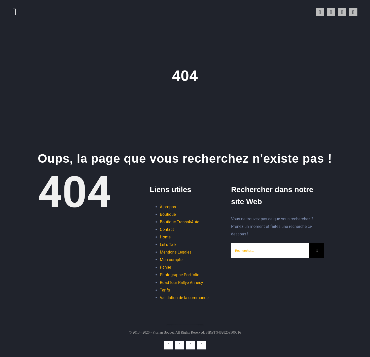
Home (165, 237)
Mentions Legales (176, 252)
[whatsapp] (331, 12)
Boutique (168, 214)
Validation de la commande (184, 297)
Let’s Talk (168, 244)
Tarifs (165, 290)
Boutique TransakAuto (179, 222)
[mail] (342, 12)
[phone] (353, 12)
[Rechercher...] (270, 250)
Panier (165, 267)
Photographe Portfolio (179, 274)
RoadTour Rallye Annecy (181, 282)
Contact (167, 229)
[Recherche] (316, 250)
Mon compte (171, 259)
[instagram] (320, 12)
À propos (168, 206)
